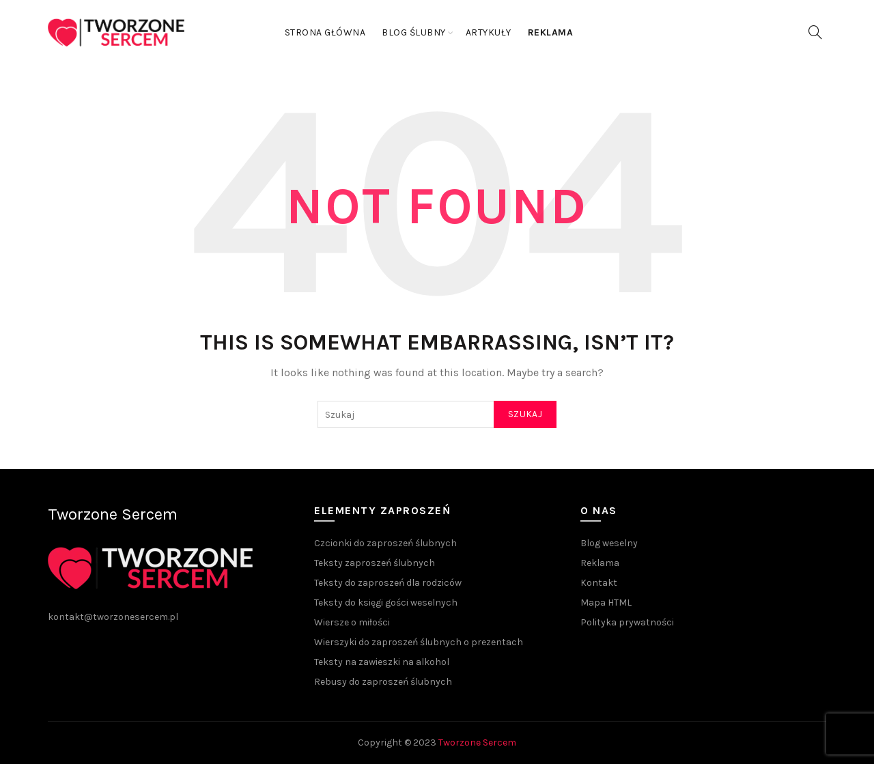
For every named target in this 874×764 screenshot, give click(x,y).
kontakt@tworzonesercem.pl (113, 617)
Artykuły (488, 32)
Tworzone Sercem (477, 742)
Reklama (599, 563)
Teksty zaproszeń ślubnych (374, 563)
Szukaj (525, 414)
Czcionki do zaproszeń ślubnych (385, 543)
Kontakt (598, 583)
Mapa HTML (606, 602)
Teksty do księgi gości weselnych (385, 602)
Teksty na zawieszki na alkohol (381, 662)
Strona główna (325, 32)
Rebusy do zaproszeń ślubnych (383, 682)
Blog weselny (609, 543)
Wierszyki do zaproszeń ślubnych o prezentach (418, 642)
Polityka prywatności (627, 622)
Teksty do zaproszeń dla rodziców (388, 583)
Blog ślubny (414, 32)
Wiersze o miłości (352, 622)
